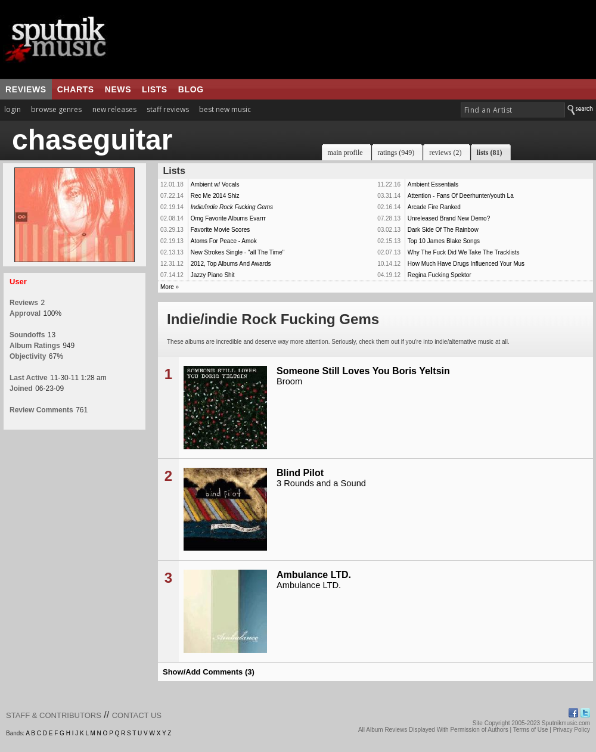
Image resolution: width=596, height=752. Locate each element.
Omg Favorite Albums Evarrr (228, 218)
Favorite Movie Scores (220, 229)
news (118, 89)
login (12, 109)
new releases (114, 109)
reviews (25, 89)
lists (154, 89)
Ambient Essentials (433, 184)
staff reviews (168, 109)
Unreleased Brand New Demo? (449, 218)
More (167, 287)
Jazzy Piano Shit (213, 275)
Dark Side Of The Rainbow (443, 229)
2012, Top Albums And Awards (231, 263)
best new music (225, 109)
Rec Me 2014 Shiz (215, 195)
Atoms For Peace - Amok (224, 241)
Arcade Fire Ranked (434, 207)
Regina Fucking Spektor (439, 275)
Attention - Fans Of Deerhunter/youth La (461, 195)
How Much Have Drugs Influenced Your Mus (466, 263)
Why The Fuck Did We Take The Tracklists (464, 252)
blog (191, 89)
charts (75, 89)
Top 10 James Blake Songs (444, 241)
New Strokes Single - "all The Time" (238, 252)
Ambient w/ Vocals (215, 184)
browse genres (56, 109)
